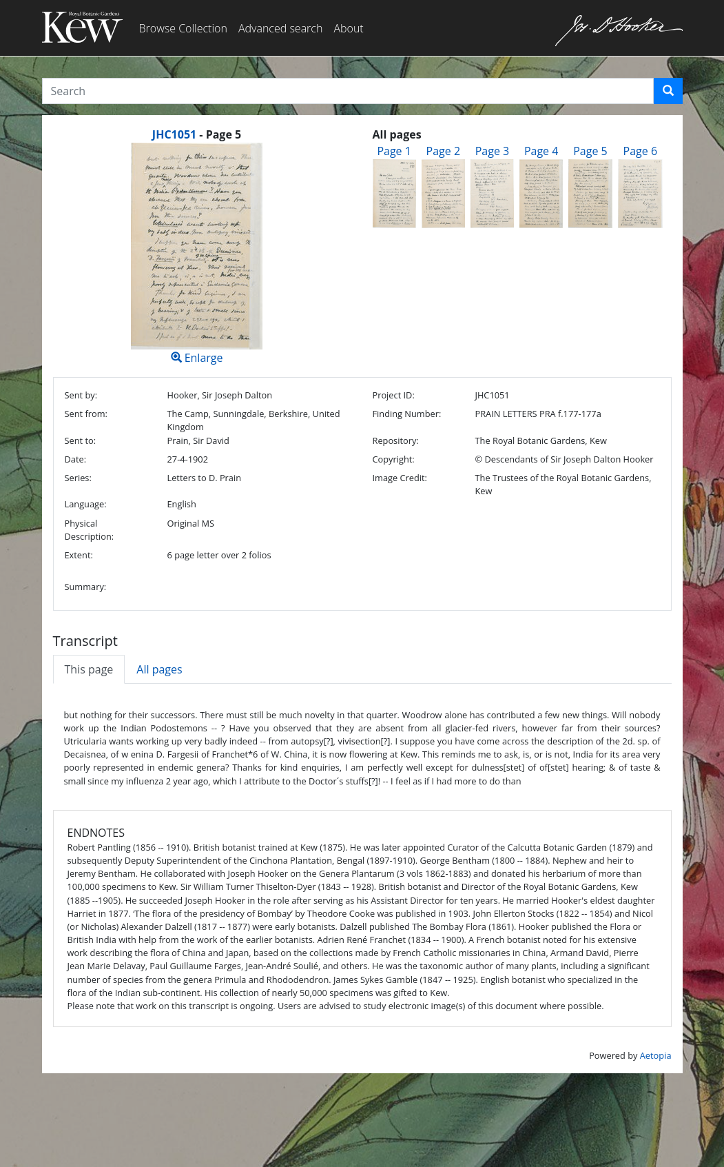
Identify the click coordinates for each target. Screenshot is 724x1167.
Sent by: (81, 395)
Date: (76, 459)
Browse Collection (183, 28)
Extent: (79, 555)
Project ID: (393, 395)
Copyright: (393, 459)
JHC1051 (174, 134)
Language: (86, 504)
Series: (78, 477)
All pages (159, 669)
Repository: (395, 440)
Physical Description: (89, 529)
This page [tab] (89, 669)
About (348, 28)
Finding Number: (406, 413)
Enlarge (197, 254)
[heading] (196, 134)
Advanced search (280, 28)
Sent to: (80, 440)
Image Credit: (399, 477)
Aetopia (656, 1055)
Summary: (86, 586)
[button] (668, 91)
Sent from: (86, 413)
